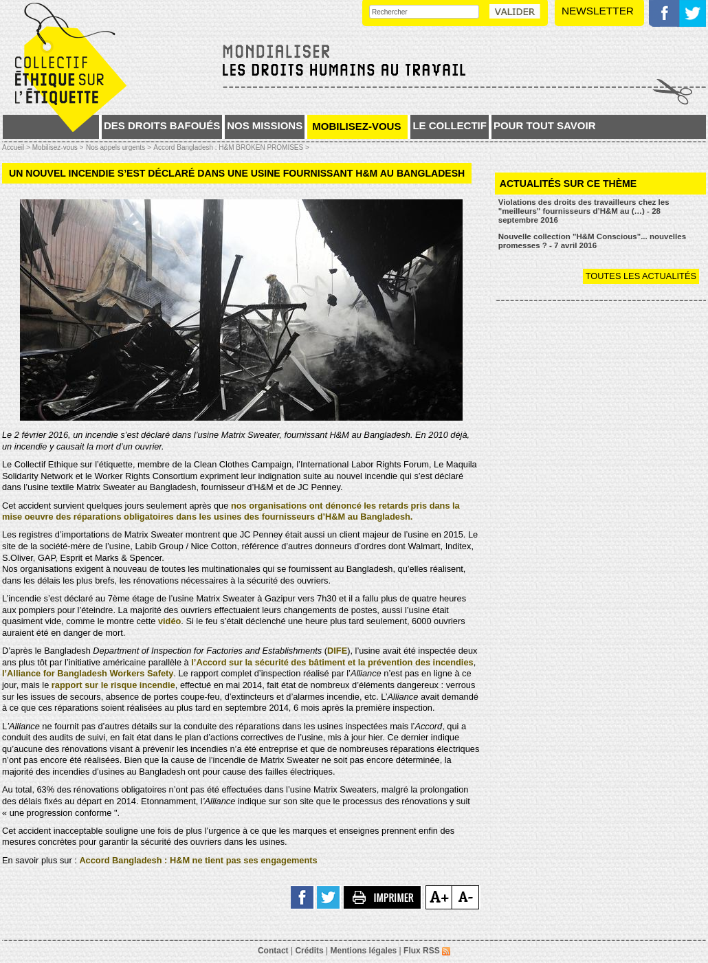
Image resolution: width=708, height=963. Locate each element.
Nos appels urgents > (118, 147)
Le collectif (449, 125)
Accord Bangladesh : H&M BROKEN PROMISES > (231, 147)
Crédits (309, 950)
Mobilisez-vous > (58, 147)
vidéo (169, 621)
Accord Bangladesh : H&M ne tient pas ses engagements (198, 860)
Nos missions (264, 125)
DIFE (337, 650)
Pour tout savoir (545, 125)
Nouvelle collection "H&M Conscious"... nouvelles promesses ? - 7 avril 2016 (592, 241)
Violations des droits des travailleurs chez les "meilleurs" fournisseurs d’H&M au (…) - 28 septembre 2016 (584, 210)
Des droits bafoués (162, 125)
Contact (273, 950)
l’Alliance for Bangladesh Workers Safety (87, 673)
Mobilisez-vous (356, 126)
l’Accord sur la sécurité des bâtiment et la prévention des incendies (332, 662)
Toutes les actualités (641, 276)
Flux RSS (426, 950)
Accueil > (17, 147)
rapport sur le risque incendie (113, 685)
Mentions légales (364, 950)
